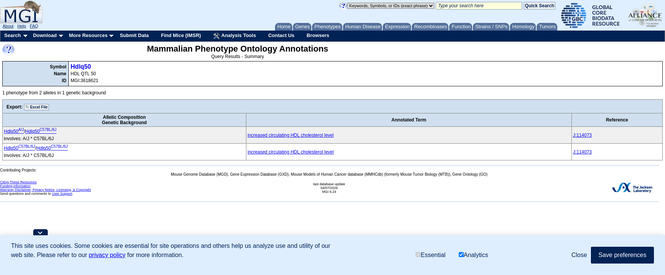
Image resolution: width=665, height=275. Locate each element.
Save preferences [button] (622, 255)
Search (12, 35)
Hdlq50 (81, 66)
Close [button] (579, 255)
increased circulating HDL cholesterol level (291, 135)
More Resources (88, 35)
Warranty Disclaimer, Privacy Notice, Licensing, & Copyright (45, 190)
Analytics (473, 255)
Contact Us (281, 35)
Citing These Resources (18, 182)
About (8, 26)
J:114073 (582, 135)
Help (21, 26)
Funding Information (15, 186)
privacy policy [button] (107, 255)
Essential (430, 255)
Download (45, 35)
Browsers (318, 35)
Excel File (36, 107)
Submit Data (134, 35)
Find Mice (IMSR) (181, 35)
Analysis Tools (234, 35)
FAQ (34, 26)
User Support (62, 194)
